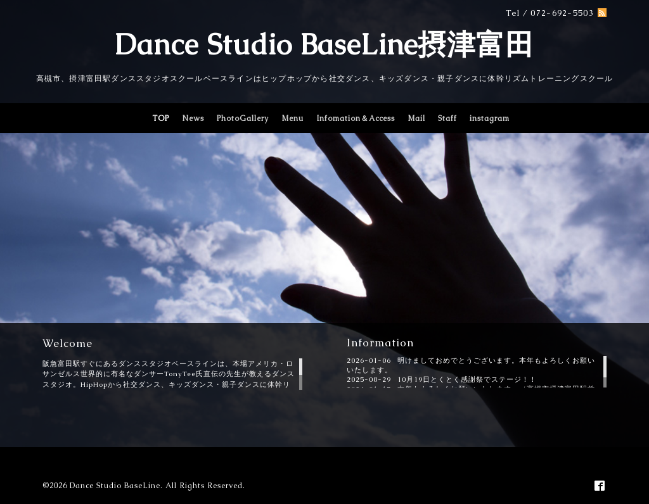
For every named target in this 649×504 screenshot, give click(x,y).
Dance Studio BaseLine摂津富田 (324, 44)
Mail (416, 118)
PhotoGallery (243, 118)
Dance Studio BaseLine (115, 486)
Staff (447, 118)
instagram (490, 118)
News (193, 118)
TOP (160, 118)
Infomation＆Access (355, 118)
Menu (292, 118)
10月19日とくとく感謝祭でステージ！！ (467, 379)
